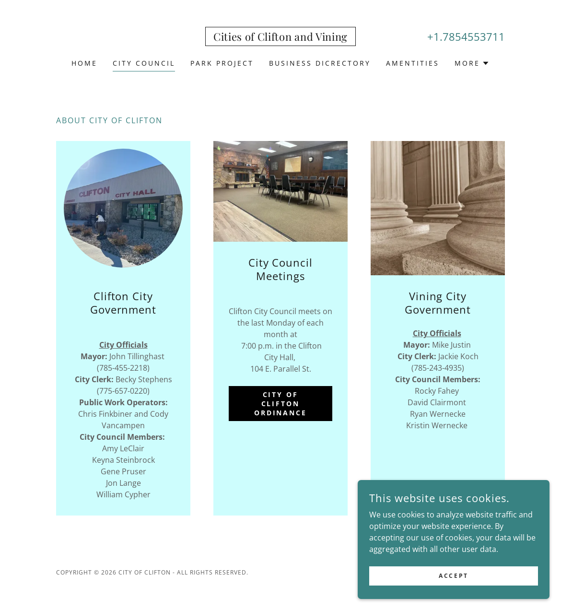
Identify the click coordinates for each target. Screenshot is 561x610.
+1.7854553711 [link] (466, 36)
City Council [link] (144, 63)
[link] (280, 38)
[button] (472, 63)
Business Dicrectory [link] (320, 63)
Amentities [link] (412, 63)
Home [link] (84, 63)
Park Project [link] (222, 63)
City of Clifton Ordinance (280, 403)
